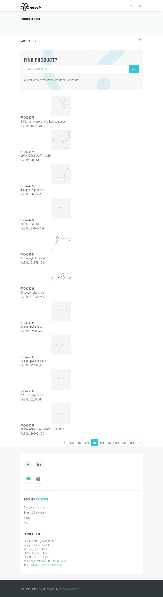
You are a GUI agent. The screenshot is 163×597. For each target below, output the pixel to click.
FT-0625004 (27, 391)
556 (102, 442)
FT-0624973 (27, 117)
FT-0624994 (27, 323)
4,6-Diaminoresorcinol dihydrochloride (43, 121)
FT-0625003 (27, 357)
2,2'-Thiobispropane (32, 395)
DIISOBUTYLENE (30, 224)
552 (72, 442)
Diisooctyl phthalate (32, 292)
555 (94, 442)
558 (117, 442)
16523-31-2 (38, 126)
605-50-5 (36, 194)
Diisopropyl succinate (33, 361)
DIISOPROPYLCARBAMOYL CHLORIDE (42, 429)
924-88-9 (36, 365)
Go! (134, 69)
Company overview (34, 507)
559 (124, 442)
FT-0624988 (27, 288)
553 (79, 442)
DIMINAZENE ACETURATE (35, 155)
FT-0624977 (27, 186)
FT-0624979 (27, 220)
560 (132, 442)
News (27, 517)
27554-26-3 (38, 297)
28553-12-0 (38, 262)
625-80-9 (36, 399)
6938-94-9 (37, 331)
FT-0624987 (27, 254)
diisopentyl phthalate (32, 190)
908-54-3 (36, 160)
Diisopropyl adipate (31, 326)
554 (87, 442)
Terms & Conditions (35, 512)
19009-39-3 (38, 433)
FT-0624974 (27, 151)
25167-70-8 (38, 228)
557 (109, 442)
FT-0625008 (27, 425)
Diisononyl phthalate (32, 258)
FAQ (26, 522)
